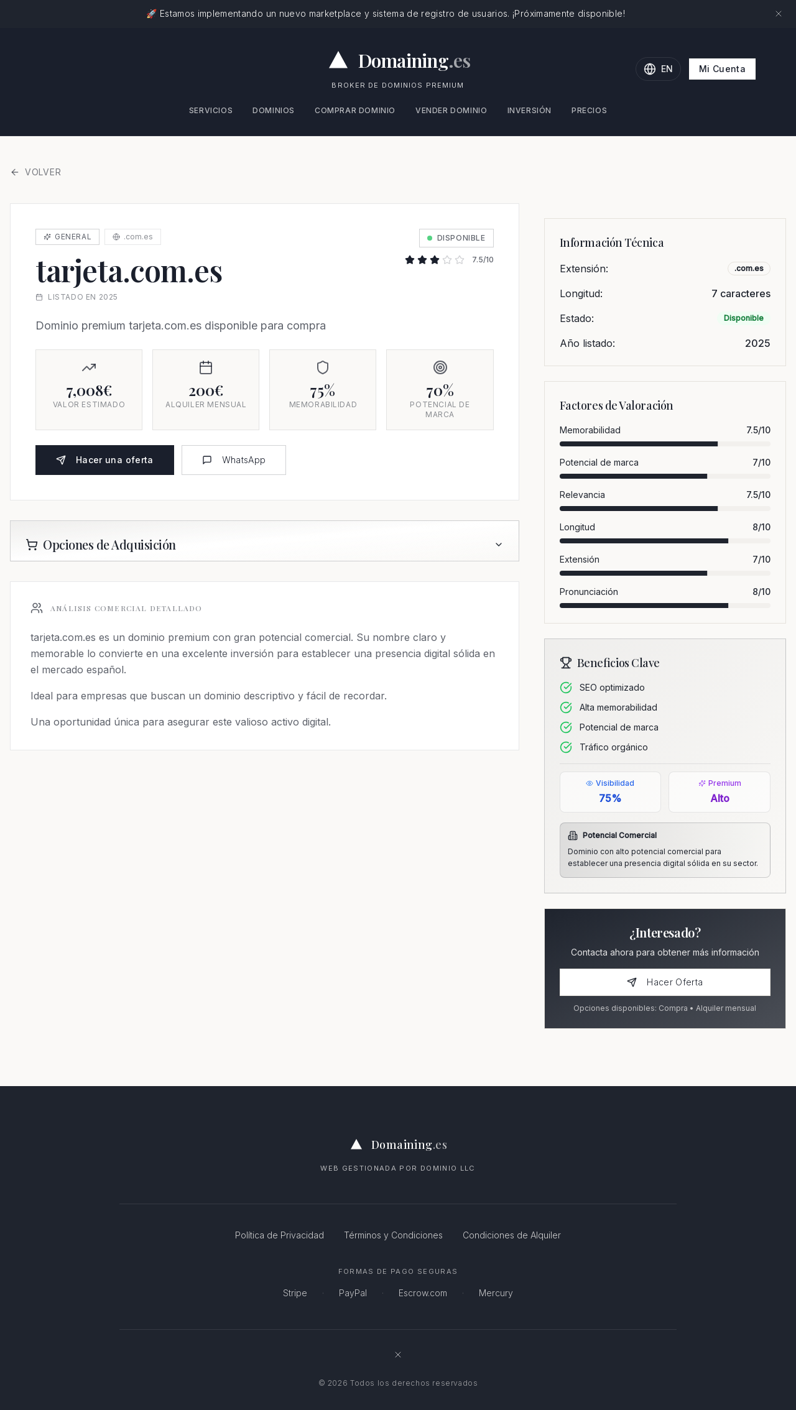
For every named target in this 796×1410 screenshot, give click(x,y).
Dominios (273, 110)
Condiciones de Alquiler (512, 1235)
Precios (589, 110)
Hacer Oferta (665, 982)
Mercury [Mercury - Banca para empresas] (496, 1293)
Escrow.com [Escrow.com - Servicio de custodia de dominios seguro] (423, 1293)
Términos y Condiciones (393, 1235)
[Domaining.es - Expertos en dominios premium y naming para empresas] (398, 60)
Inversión (529, 110)
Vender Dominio (451, 110)
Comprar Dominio (355, 110)
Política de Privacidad (279, 1235)
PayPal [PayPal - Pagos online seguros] (353, 1293)
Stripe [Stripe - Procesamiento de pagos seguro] (295, 1293)
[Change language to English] (658, 69)
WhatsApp (234, 459)
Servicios (211, 110)
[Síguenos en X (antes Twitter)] (398, 1355)
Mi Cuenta (722, 68)
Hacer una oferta (105, 459)
